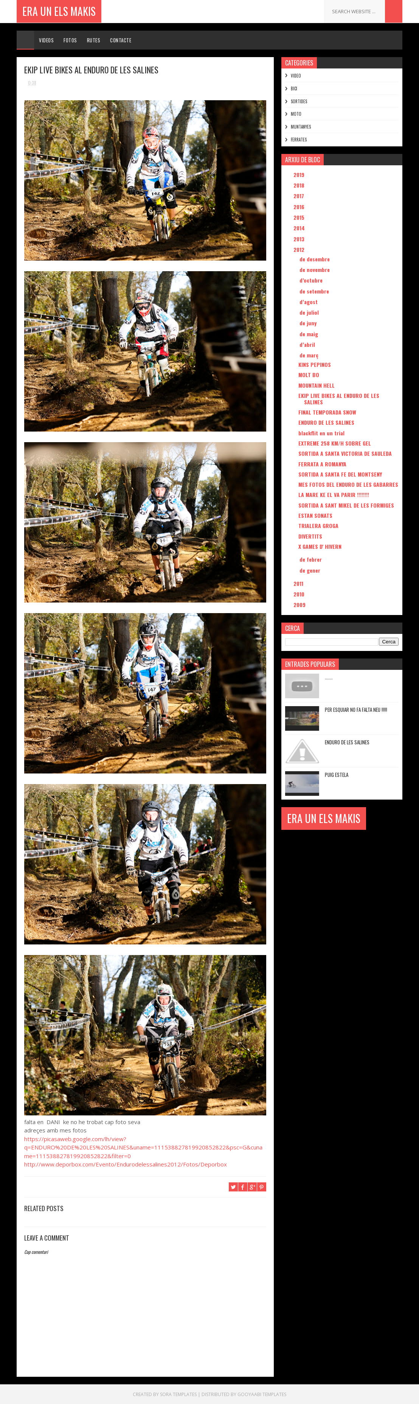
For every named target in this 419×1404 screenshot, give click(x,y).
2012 (299, 249)
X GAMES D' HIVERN (319, 546)
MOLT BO (308, 375)
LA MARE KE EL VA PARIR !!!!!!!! (333, 495)
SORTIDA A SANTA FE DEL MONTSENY (340, 474)
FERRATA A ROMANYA (322, 464)
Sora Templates (178, 1394)
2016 (299, 207)
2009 (300, 605)
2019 (299, 175)
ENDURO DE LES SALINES (326, 422)
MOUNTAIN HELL (316, 385)
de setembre (315, 291)
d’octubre (312, 280)
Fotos (70, 40)
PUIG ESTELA (336, 774)
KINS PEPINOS (314, 364)
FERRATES (299, 140)
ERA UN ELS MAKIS (59, 11)
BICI (294, 88)
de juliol (310, 312)
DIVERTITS (310, 536)
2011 (299, 583)
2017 (299, 196)
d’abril (308, 344)
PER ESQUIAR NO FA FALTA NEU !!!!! (356, 709)
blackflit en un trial (321, 433)
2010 (299, 594)
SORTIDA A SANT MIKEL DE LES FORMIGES (346, 505)
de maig (310, 334)
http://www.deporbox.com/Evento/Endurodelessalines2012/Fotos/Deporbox (125, 1164)
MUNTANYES (301, 127)
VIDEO (296, 76)
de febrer (311, 559)
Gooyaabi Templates (261, 1394)
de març (310, 355)
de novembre (315, 269)
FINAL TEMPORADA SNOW (327, 412)
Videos (46, 40)
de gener (311, 570)
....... (329, 677)
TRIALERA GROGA (318, 526)
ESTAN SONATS (315, 515)
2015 (299, 217)
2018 (299, 185)
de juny (309, 323)
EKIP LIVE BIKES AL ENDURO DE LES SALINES (338, 398)
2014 (299, 228)
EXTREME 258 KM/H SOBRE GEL (334, 443)
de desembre (315, 259)
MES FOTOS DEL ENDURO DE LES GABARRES (348, 484)
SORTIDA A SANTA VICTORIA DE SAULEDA (345, 453)
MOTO (296, 114)
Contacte (120, 40)
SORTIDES (299, 101)
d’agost (309, 302)
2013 (299, 239)
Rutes (94, 40)
